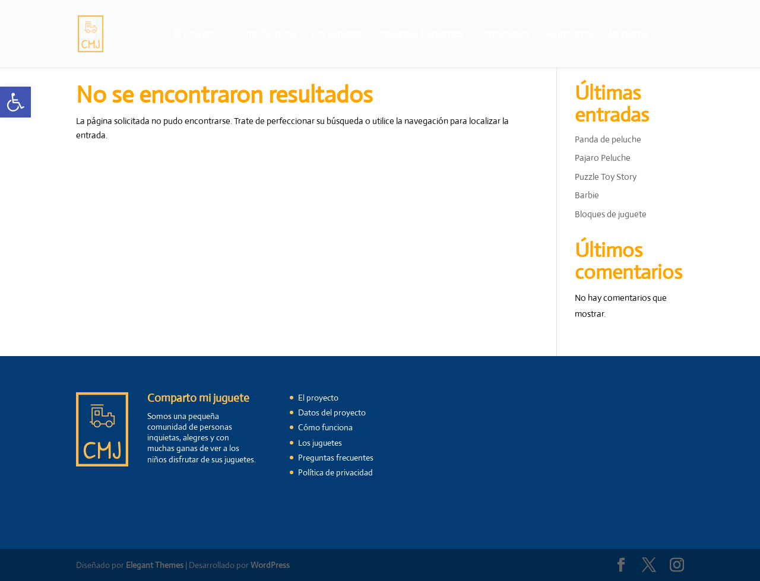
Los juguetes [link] (336, 35)
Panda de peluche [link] (608, 139)
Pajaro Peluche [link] (603, 157)
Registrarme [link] (568, 35)
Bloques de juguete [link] (611, 214)
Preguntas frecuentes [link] (420, 35)
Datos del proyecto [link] (332, 412)
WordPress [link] (270, 565)
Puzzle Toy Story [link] (605, 176)
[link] (15, 102)
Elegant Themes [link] (154, 565)
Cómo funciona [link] (265, 35)
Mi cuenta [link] (628, 35)
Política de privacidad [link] (335, 472)
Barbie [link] (587, 195)
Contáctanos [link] (503, 35)
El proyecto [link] (196, 35)
